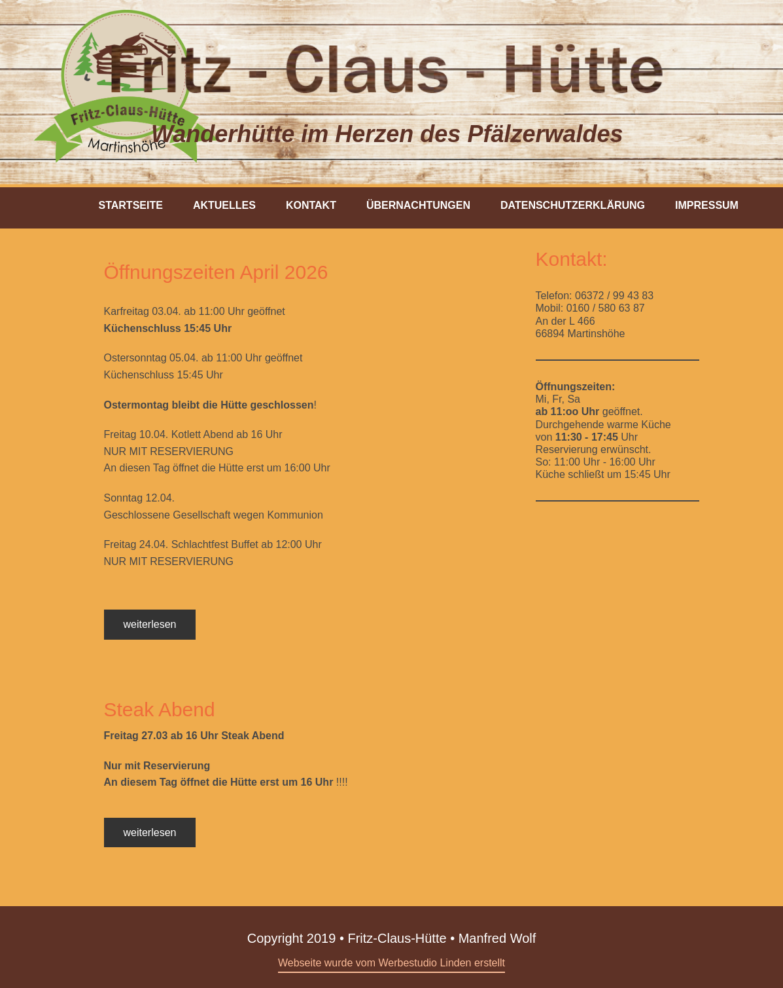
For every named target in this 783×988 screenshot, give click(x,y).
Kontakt (311, 205)
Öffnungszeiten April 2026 (216, 272)
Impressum (707, 205)
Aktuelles (224, 205)
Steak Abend (159, 709)
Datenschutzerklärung (572, 205)
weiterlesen (150, 624)
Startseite (131, 205)
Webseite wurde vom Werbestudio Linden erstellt (391, 962)
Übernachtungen (418, 205)
